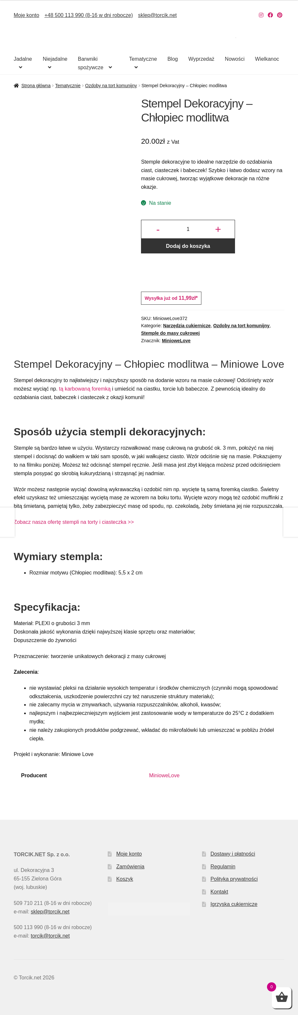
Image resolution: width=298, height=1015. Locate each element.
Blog (172, 59)
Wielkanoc (267, 59)
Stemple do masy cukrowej (170, 333)
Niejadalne (55, 59)
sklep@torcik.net (157, 15)
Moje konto (26, 15)
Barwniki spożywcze (90, 63)
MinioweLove (176, 340)
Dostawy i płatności (233, 854)
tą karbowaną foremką (85, 389)
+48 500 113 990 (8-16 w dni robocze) (88, 15)
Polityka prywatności (234, 879)
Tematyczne (143, 59)
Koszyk (124, 879)
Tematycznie (68, 85)
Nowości (234, 59)
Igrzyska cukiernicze (234, 904)
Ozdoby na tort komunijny (111, 85)
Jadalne (23, 59)
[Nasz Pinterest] (279, 15)
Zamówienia (130, 866)
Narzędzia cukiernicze (187, 325)
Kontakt (219, 891)
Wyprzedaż (201, 59)
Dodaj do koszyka (188, 246)
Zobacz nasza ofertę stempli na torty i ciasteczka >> (74, 522)
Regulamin (223, 866)
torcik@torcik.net (50, 936)
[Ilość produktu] (188, 229)
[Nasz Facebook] (270, 15)
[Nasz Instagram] (261, 15)
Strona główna (36, 85)
